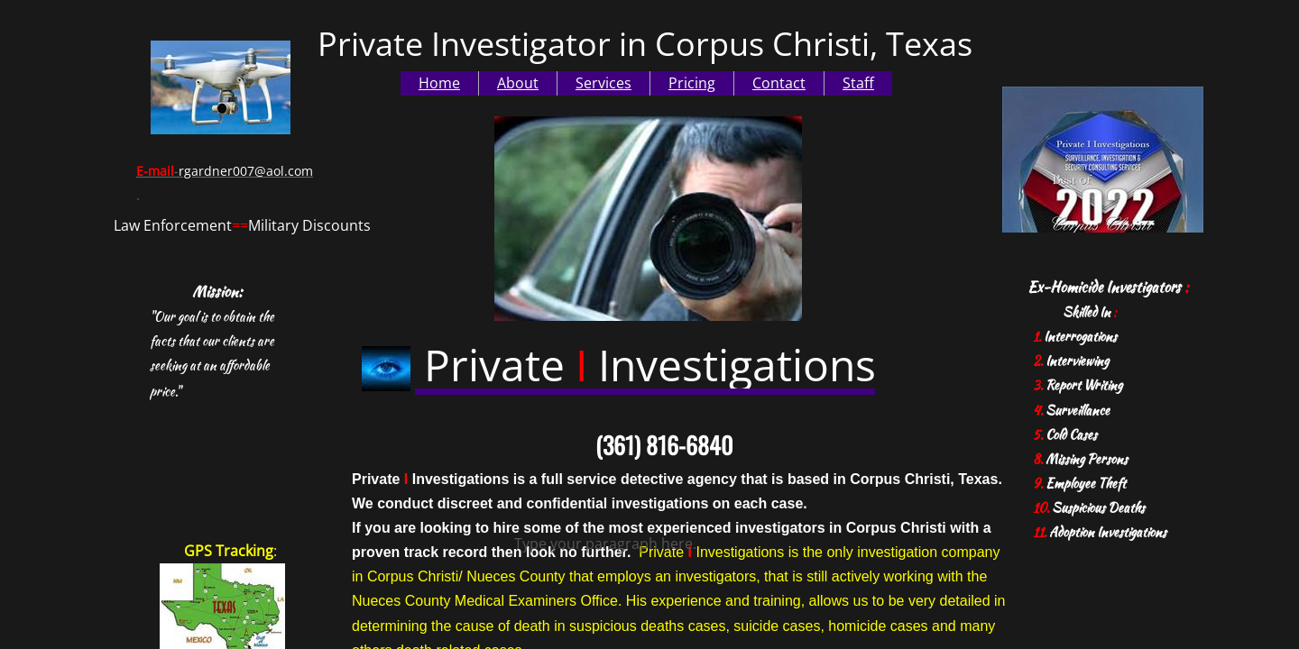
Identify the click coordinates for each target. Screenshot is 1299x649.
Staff (858, 83)
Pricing (691, 83)
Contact (779, 83)
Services (603, 83)
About (518, 83)
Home (439, 83)
